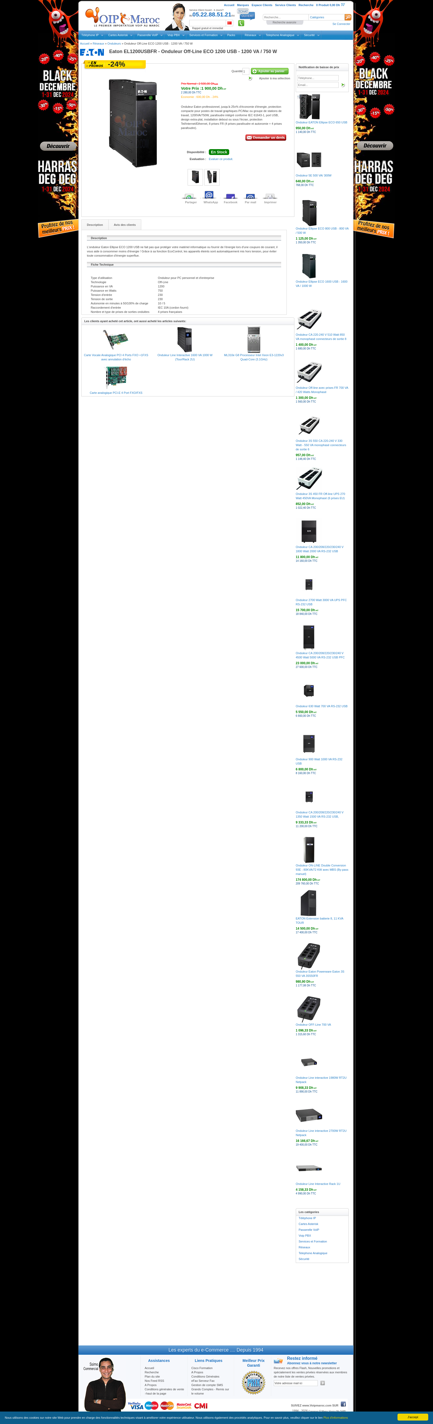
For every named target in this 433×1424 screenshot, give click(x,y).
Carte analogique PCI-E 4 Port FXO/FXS (116, 392)
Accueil (84, 43)
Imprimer (270, 202)
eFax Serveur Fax (202, 1380)
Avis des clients (125, 224)
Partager (191, 202)
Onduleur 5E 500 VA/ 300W (314, 175)
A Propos (197, 1372)
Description (95, 224)
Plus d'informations (336, 1417)
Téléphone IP (90, 35)
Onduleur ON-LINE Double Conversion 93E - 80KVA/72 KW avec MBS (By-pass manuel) (322, 869)
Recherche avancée (284, 22)
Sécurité (309, 35)
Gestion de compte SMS (207, 1385)
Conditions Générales (205, 1376)
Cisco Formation (202, 1368)
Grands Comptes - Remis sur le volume (210, 1391)
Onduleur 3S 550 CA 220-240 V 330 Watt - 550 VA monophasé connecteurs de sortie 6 (321, 445)
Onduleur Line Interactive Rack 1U (318, 1183)
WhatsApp (211, 202)
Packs (231, 35)
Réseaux (250, 35)
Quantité (237, 71)
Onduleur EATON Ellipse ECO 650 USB (321, 122)
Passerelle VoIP (147, 35)
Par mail (250, 202)
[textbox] (285, 17)
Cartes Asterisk (118, 35)
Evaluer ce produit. (221, 159)
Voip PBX (173, 35)
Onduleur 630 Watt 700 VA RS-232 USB (322, 706)
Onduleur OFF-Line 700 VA (313, 1024)
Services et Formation (203, 35)
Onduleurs (114, 43)
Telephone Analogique (280, 35)
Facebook (230, 202)
